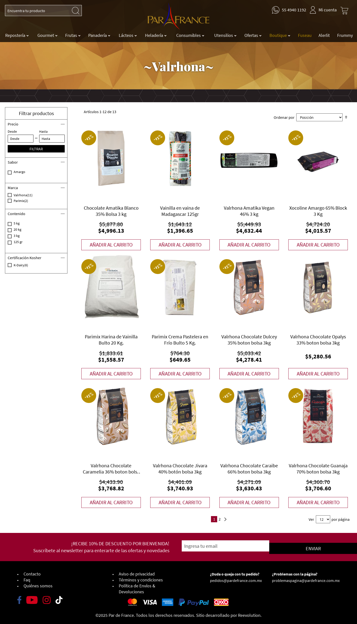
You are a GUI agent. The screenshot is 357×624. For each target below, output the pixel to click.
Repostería (15, 35)
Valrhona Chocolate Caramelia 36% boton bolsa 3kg (111, 469)
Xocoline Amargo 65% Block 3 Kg (318, 211)
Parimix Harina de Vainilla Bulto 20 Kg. (111, 340)
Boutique (278, 35)
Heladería (154, 35)
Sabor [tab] (13, 162)
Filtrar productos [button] (36, 113)
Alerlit (324, 35)
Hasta (43, 131)
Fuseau (305, 35)
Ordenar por (284, 117)
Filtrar (36, 148)
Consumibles (189, 35)
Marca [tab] (13, 187)
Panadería (98, 35)
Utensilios (224, 35)
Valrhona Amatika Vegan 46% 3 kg (249, 211)
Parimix (27, 200)
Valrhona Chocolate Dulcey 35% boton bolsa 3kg (249, 340)
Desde (12, 131)
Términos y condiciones (141, 578)
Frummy (345, 35)
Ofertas (251, 35)
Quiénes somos (38, 584)
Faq (27, 578)
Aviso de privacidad (137, 572)
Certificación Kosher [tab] (24, 257)
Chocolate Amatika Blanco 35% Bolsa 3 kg (111, 211)
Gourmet (46, 35)
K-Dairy (27, 265)
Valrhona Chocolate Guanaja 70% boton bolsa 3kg (318, 469)
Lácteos (126, 35)
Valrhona (29, 195)
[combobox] (43, 10)
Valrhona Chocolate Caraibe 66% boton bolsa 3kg (249, 469)
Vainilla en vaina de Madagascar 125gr (180, 211)
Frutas (71, 35)
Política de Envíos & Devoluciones (137, 587)
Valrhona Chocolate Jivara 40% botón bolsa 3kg (180, 469)
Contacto (32, 572)
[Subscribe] (287, 546)
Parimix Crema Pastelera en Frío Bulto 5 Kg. (180, 340)
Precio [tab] (13, 124)
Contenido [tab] (16, 213)
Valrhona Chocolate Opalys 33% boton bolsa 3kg (318, 340)
